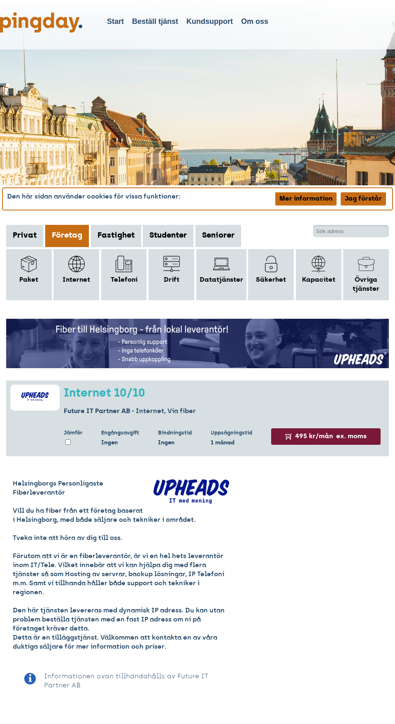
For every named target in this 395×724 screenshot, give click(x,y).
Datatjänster (221, 269)
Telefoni (124, 269)
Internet (76, 269)
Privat (25, 236)
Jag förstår (363, 199)
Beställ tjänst (155, 21)
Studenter (168, 236)
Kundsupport (209, 21)
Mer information (305, 199)
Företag (67, 236)
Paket (28, 269)
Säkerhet (271, 269)
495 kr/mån (326, 436)
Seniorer (218, 236)
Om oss (254, 21)
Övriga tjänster (366, 274)
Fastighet (116, 236)
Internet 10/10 (104, 393)
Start (115, 21)
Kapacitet (318, 269)
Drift (171, 269)
